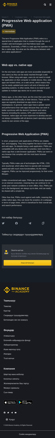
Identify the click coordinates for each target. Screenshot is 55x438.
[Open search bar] (44, 5)
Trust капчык (9, 358)
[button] (50, 4)
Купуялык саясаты (11, 379)
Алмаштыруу (9, 336)
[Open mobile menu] (50, 5)
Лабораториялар (11, 345)
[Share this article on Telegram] (29, 223)
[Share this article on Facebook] (16, 223)
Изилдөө (7, 354)
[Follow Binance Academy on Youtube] (15, 412)
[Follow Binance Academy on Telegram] (12, 412)
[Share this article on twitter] (3, 223)
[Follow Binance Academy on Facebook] (4, 413)
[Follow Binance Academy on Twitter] (8, 412)
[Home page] (10, 4)
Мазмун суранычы (11, 388)
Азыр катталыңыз (27, 263)
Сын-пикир (8, 392)
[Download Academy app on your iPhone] (10, 402)
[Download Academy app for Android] (25, 402)
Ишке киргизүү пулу (12, 349)
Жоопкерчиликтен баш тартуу (16, 383)
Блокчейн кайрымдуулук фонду (17, 340)
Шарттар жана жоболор (14, 374)
